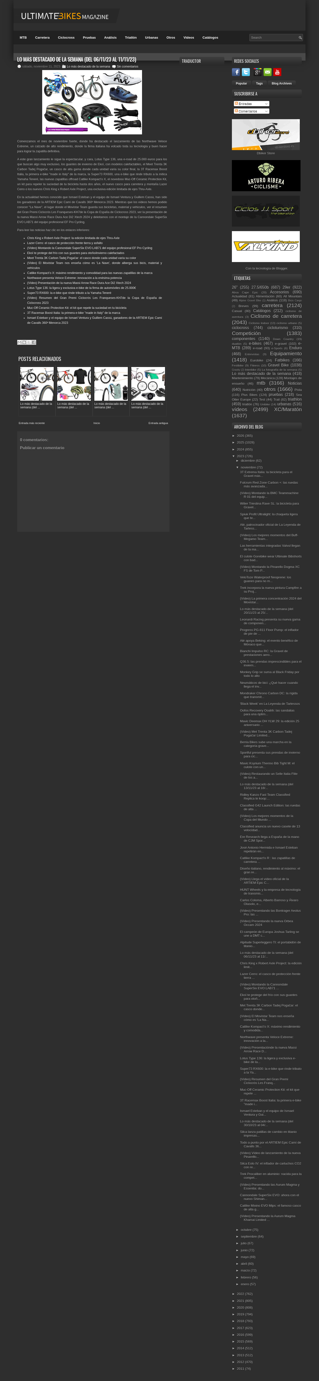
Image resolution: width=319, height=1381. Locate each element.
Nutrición (249, 390)
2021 (241, 1301)
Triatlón (131, 37)
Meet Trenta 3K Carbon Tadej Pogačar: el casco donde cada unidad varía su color (81, 258)
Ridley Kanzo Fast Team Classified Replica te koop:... (265, 796)
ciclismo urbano (287, 323)
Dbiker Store (266, 153)
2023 (241, 456)
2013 (241, 1355)
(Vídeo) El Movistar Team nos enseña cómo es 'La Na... (267, 1018)
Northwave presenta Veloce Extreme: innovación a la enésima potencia (74, 278)
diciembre (248, 460)
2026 (241, 436)
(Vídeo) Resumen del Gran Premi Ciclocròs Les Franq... (264, 1081)
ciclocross (240, 328)
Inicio (97, 421)
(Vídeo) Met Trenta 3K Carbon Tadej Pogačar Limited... (266, 733)
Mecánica (268, 378)
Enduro (295, 348)
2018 (241, 1321)
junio (245, 1250)
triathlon (295, 399)
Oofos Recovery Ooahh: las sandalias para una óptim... (267, 712)
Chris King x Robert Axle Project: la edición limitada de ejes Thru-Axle (73, 238)
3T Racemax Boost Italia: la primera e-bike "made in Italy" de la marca (73, 313)
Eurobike (256, 360)
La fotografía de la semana (279, 369)
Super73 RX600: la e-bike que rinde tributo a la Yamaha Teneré (69, 293)
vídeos (239, 409)
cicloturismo (277, 328)
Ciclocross (66, 37)
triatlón (247, 404)
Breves (244, 306)
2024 (241, 449)
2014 (241, 1348)
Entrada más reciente (32, 421)
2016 (241, 1335)
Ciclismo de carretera (276, 316)
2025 (241, 442)
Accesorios (279, 292)
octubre (247, 1230)
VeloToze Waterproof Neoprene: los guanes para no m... (265, 579)
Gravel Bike (278, 365)
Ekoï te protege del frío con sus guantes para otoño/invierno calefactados (75, 253)
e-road (257, 348)
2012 (241, 1362)
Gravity (236, 369)
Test (262, 399)
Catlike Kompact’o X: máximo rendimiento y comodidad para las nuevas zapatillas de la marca (90, 273)
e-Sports (276, 348)
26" (235, 287)
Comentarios (246, 111)
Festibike (238, 365)
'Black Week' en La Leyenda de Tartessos (270, 704)
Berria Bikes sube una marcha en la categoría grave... (265, 744)
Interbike (250, 369)
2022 (241, 1294)
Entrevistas (252, 354)
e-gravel (281, 344)
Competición (246, 333)
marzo (246, 1270)
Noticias (295, 383)
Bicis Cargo (295, 300)
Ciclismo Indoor (259, 323)
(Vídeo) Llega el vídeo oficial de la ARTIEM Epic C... (264, 881)
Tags (259, 83)
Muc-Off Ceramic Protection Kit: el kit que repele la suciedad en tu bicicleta (76, 308)
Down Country (283, 339)
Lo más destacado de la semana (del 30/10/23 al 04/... (266, 1123)
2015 (241, 1341)
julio (244, 1243)
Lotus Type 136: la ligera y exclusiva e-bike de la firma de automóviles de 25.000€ (81, 288)
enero (245, 1284)
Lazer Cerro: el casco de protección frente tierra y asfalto (65, 243)
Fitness (255, 365)
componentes (243, 339)
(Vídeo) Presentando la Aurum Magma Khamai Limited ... (267, 1218)
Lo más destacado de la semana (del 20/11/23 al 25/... (266, 611)
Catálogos (210, 37)
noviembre (249, 467)
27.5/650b (260, 287)
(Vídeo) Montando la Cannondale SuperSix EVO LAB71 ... (264, 986)
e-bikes (255, 343)
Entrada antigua (158, 421)
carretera (272, 305)
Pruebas (89, 37)
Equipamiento (286, 353)
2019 (241, 1314)
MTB (23, 37)
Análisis (110, 37)
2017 (241, 1328)
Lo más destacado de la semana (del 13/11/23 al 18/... (266, 786)
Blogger (281, 268)
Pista (298, 390)
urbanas (284, 404)
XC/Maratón (288, 409)
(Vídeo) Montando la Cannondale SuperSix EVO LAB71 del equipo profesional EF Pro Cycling (89, 248)
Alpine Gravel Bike (250, 300)
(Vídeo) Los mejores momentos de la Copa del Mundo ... (266, 818)
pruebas (276, 394)
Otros (170, 37)
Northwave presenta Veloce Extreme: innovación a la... (267, 1039)
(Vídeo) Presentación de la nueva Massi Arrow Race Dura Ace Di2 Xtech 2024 (79, 283)
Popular (241, 83)
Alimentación (265, 296)
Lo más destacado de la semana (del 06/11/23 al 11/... (266, 954)
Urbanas (151, 37)
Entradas (243, 103)
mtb (261, 383)
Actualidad (239, 296)
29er (286, 287)
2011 (241, 1369)
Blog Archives (282, 83)
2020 (241, 1307)
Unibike (265, 404)
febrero (246, 1277)
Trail (276, 399)
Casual (237, 311)
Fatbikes (282, 360)
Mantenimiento (242, 378)
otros (270, 389)
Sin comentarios (127, 66)
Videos (188, 37)
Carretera (42, 37)
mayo (245, 1257)
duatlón (236, 343)
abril (244, 1264)
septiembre (249, 1236)
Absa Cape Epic (245, 292)
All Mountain (292, 296)
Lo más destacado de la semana (88, 66)
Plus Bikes (249, 395)
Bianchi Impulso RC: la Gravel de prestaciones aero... (264, 653)
